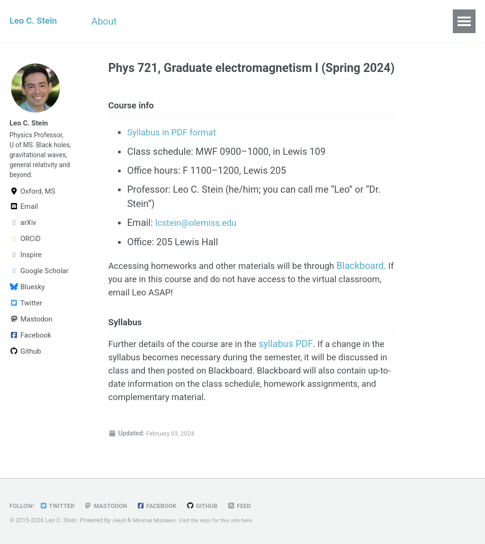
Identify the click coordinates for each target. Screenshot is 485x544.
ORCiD (25, 247)
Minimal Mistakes (157, 520)
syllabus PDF (296, 351)
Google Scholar (39, 280)
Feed (250, 505)
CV (149, 21)
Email (23, 215)
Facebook (30, 344)
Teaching (193, 21)
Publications (257, 21)
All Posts (321, 21)
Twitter (25, 312)
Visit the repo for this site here (222, 520)
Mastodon (31, 328)
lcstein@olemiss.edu (199, 225)
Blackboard (131, 282)
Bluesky (27, 296)
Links (370, 21)
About (111, 21)
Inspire (25, 263)
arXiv (22, 231)
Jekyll (119, 520)
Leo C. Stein (35, 21)
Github (25, 360)
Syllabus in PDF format (175, 135)
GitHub (211, 505)
